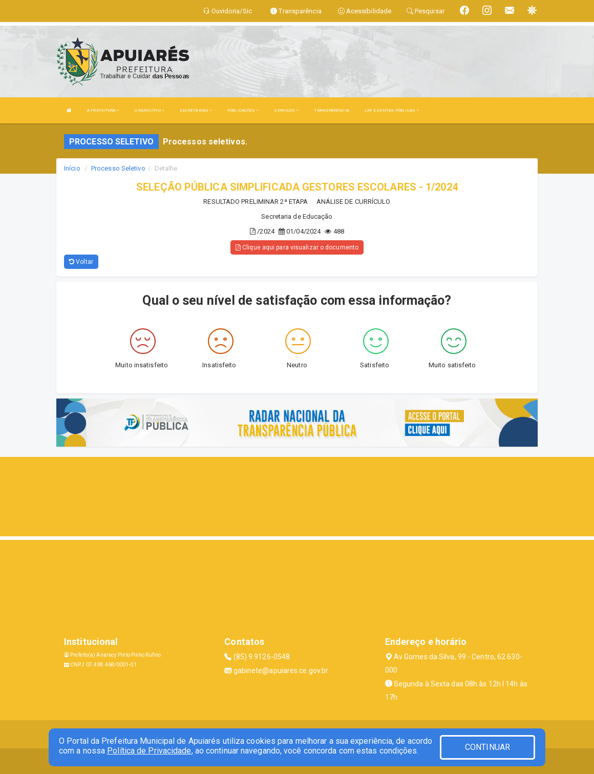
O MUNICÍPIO (149, 110)
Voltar (81, 261)
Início (72, 168)
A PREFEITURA (103, 110)
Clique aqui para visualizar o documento (297, 247)
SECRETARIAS (196, 110)
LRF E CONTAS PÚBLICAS (392, 110)
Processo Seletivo (118, 168)
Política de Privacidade (149, 751)
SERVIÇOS (286, 110)
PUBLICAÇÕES (243, 110)
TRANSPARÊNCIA (331, 110)
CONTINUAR (487, 747)
